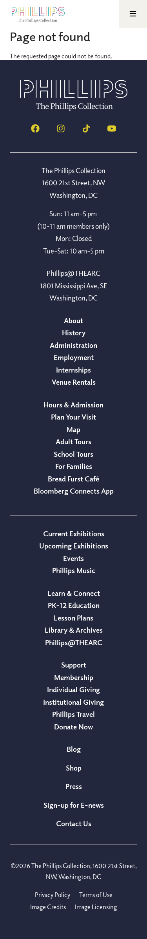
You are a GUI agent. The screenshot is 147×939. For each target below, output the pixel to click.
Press (73, 786)
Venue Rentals (74, 382)
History (73, 332)
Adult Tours (73, 441)
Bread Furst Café (73, 478)
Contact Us (73, 823)
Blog (74, 749)
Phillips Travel (73, 714)
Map (73, 429)
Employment (74, 357)
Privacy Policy (52, 895)
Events (73, 558)
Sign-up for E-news (74, 805)
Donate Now (73, 726)
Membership (73, 677)
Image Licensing (96, 907)
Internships (73, 369)
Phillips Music (73, 570)
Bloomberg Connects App (74, 491)
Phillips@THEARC (73, 642)
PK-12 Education (74, 605)
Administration (73, 345)
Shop (74, 768)
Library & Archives (74, 630)
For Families (73, 466)
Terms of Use (96, 895)
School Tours (73, 454)
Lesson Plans (73, 617)
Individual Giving (73, 689)
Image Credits (48, 907)
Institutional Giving (73, 702)
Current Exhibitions (73, 533)
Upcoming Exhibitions (73, 545)
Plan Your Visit (73, 417)
